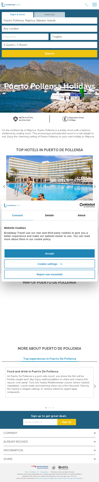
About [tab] (81, 215)
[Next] (94, 186)
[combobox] (49, 20)
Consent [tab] (17, 215)
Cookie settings (50, 263)
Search (49, 53)
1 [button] (46, 408)
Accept (49, 253)
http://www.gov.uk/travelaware (72, 478)
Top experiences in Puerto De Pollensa (49, 358)
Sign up (66, 421)
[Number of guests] (49, 45)
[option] (49, 187)
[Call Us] (86, 4)
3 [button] (53, 408)
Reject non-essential (49, 274)
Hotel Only (49, 14)
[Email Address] (40, 422)
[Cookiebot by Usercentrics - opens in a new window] (79, 205)
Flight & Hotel (17, 14)
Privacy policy (44, 472)
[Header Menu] (94, 4)
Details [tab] (49, 215)
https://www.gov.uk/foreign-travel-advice (48, 478)
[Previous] (4, 186)
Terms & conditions (30, 472)
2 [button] (49, 408)
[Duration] (73, 37)
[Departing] (25, 37)
